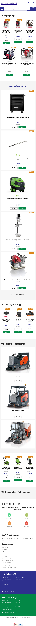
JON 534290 (18, 320)
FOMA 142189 (18, 159)
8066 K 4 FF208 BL (18, 118)
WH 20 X (29, 34)
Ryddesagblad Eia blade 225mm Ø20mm (6, 320)
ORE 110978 (6, 323)
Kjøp (6, 43)
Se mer (6, 40)
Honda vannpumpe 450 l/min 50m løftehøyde (30, 31)
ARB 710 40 (30, 321)
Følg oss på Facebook (9, 591)
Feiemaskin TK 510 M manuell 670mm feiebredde (6, 468)
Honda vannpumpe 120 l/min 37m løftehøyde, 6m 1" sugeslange (6, 32)
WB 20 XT (9, 66)
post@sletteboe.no (6, 588)
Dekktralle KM (18, 319)
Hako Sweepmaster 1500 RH (18, 410)
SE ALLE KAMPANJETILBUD (18, 294)
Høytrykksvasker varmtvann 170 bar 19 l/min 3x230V (18, 198)
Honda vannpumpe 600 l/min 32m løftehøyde (9, 64)
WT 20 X (26, 66)
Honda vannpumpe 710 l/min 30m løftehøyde (27, 64)
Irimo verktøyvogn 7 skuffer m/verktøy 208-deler (18, 117)
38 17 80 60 (5, 607)
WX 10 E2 (6, 35)
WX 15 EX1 (18, 34)
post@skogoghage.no (7, 609)
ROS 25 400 (18, 240)
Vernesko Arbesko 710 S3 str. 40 (30, 320)
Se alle (18, 381)
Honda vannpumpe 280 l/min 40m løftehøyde (18, 31)
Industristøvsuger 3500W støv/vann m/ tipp (30, 468)
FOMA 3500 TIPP (30, 471)
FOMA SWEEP (6, 471)
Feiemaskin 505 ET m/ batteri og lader (18, 468)
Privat (27, 4)
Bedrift (30, 4)
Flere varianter (18, 376)
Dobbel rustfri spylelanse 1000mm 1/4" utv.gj (18, 158)
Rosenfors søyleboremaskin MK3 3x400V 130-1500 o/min (18, 239)
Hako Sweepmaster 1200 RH (18, 375)
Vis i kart (6, 581)
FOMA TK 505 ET (18, 470)
